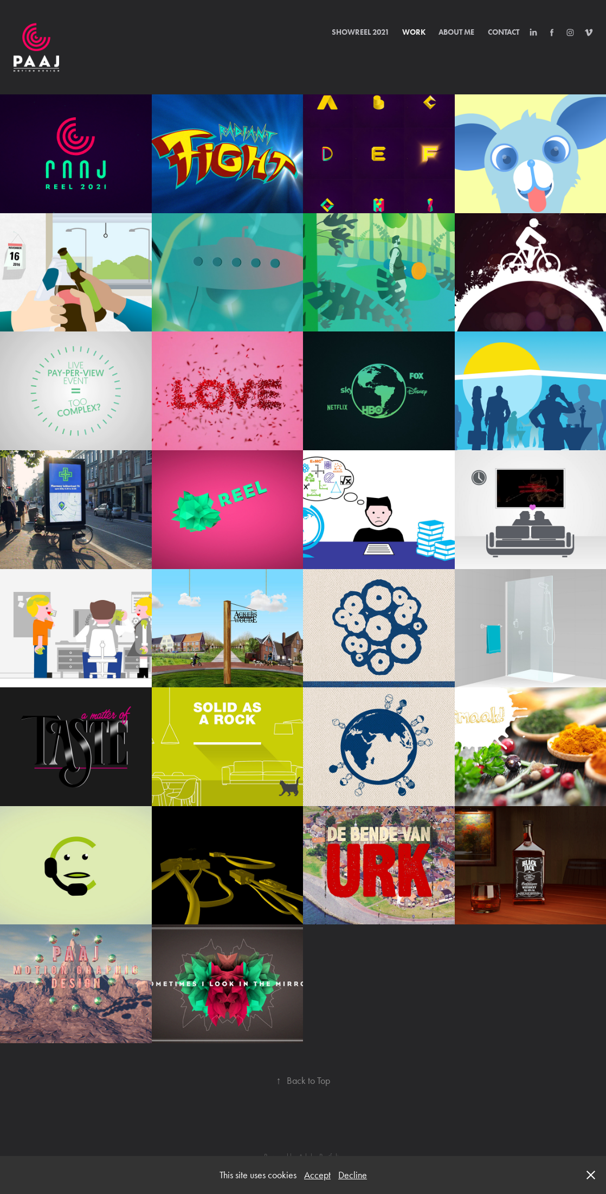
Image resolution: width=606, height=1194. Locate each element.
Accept (317, 1175)
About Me (456, 32)
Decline (352, 1175)
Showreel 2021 (360, 32)
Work (414, 32)
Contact (503, 32)
